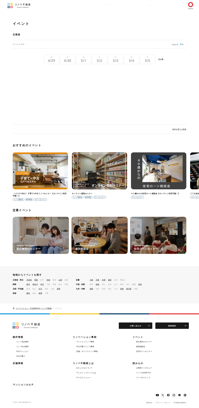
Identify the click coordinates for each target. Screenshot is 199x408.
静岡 (40, 293)
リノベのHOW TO (143, 373)
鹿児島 (128, 289)
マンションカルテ (23, 384)
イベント (132, 5)
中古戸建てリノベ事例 (85, 346)
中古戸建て (20, 356)
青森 (36, 280)
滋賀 (109, 280)
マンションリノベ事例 (85, 342)
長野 (58, 289)
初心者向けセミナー (144, 342)
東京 (28, 284)
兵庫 (97, 280)
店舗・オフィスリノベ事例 (87, 351)
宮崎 (122, 289)
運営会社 (149, 403)
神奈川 (35, 284)
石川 (40, 289)
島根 (97, 284)
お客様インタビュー (144, 368)
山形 (60, 280)
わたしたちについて (84, 368)
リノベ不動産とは (161, 5)
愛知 (28, 293)
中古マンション (22, 351)
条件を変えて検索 (179, 129)
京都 (103, 280)
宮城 (48, 280)
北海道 (29, 280)
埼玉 (42, 284)
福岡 (91, 289)
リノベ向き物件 (22, 346)
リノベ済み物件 (22, 342)
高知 (140, 284)
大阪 (91, 280)
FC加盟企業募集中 (180, 403)
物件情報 (98, 5)
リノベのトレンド (143, 377)
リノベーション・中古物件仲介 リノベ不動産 (34, 308)
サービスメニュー (83, 377)
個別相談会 (140, 346)
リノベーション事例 (115, 5)
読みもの (177, 5)
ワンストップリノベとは (86, 373)
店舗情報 (145, 5)
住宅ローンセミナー (144, 351)
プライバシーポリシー (163, 403)
